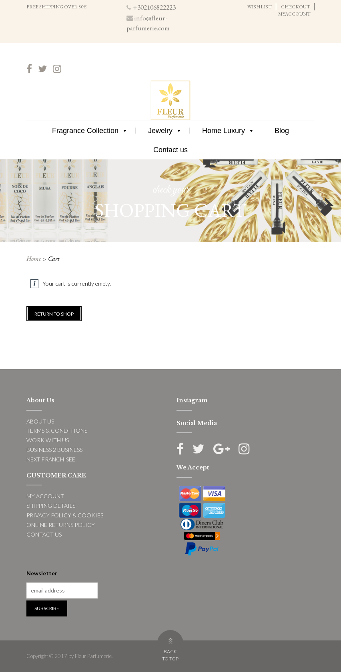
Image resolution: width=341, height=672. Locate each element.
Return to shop (54, 314)
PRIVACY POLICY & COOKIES (64, 515)
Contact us (170, 150)
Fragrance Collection (90, 131)
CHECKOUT (295, 7)
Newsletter (41, 573)
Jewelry (165, 131)
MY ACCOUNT (45, 496)
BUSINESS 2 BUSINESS (54, 449)
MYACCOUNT (294, 14)
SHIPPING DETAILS (50, 505)
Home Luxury (228, 131)
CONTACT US (44, 534)
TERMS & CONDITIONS (56, 430)
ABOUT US (40, 421)
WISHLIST (259, 7)
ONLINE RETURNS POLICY (60, 524)
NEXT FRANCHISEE (50, 459)
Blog (282, 131)
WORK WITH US (47, 440)
